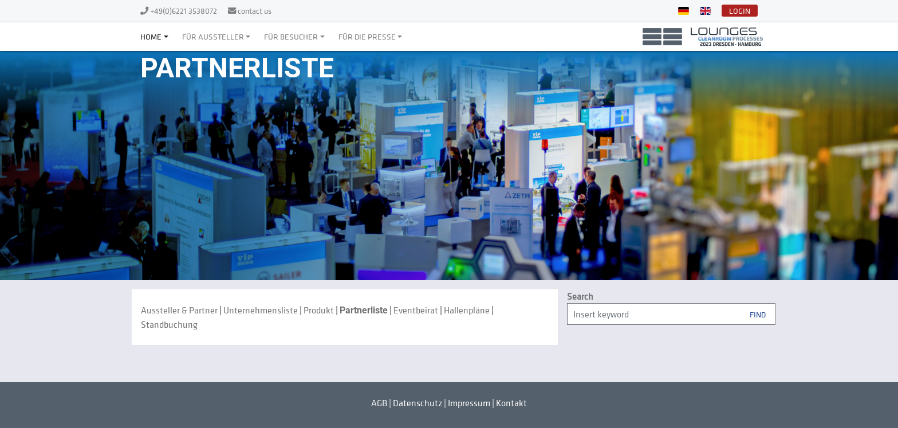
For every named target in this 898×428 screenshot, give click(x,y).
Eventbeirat (415, 310)
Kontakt (511, 402)
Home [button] (151, 36)
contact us (254, 10)
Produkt (319, 310)
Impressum (469, 402)
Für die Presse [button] (367, 36)
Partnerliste (364, 310)
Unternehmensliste (260, 310)
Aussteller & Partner (179, 310)
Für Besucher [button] (291, 36)
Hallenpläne (467, 310)
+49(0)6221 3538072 (184, 10)
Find (758, 313)
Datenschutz (417, 402)
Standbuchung (169, 324)
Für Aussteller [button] (213, 36)
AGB (379, 402)
